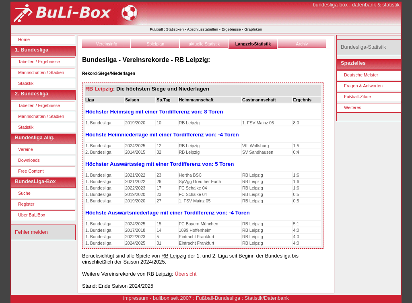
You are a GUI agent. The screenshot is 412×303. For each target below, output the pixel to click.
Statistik (25, 83)
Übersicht (185, 274)
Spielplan (155, 43)
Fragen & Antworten (363, 85)
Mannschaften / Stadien (41, 72)
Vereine (25, 149)
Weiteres (352, 107)
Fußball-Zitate (357, 96)
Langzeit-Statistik (253, 43)
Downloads (29, 160)
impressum (135, 298)
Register (26, 204)
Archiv (302, 43)
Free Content (30, 171)
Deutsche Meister (361, 74)
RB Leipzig (99, 89)
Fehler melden (31, 232)
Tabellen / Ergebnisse (39, 61)
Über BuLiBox (31, 214)
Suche (24, 193)
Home (24, 39)
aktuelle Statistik (204, 43)
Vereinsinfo (106, 43)
